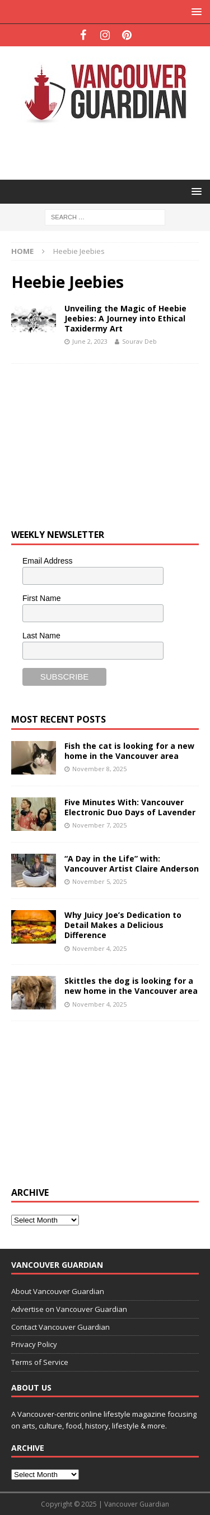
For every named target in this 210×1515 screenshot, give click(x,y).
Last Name (41, 635)
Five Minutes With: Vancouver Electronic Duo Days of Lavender (129, 807)
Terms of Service (39, 1362)
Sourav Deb (139, 341)
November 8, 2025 (99, 768)
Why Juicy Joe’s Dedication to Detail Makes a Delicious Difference (122, 925)
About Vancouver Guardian (57, 1291)
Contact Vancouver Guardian (60, 1327)
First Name (41, 598)
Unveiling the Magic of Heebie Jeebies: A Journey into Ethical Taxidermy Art (125, 318)
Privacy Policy (34, 1344)
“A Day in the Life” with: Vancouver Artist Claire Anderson (131, 863)
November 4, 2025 (99, 948)
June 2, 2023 (90, 341)
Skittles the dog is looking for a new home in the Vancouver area (131, 985)
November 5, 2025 (99, 881)
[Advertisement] (110, 151)
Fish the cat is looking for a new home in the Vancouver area (129, 750)
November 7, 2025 (99, 825)
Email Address (47, 560)
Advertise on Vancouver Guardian (69, 1309)
